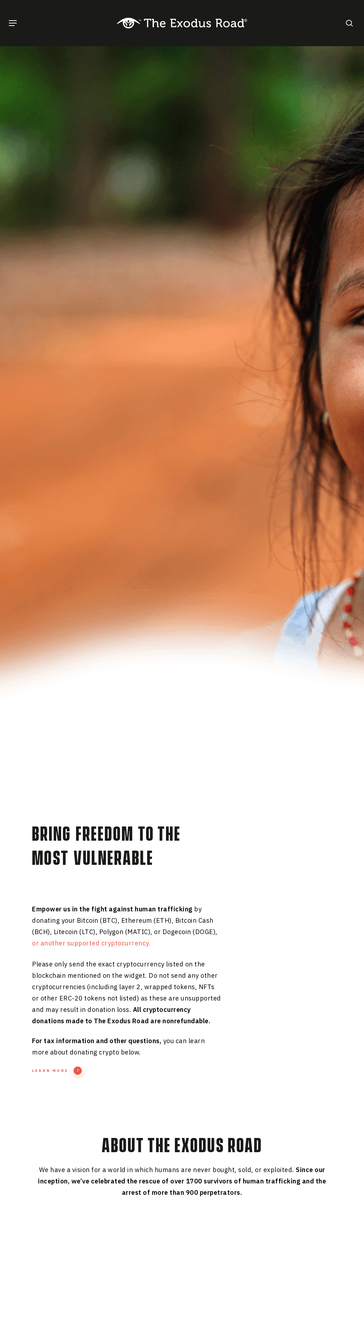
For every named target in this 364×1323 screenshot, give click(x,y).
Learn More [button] (57, 1071)
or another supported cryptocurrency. (91, 943)
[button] (13, 23)
